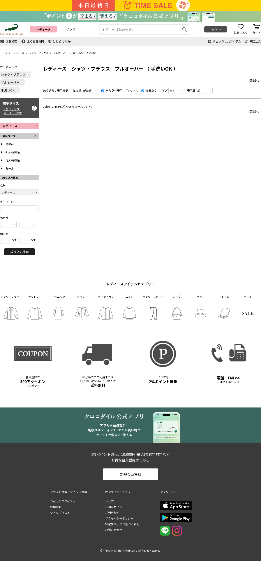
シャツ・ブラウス (38, 53)
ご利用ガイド (113, 507)
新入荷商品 (12, 152)
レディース (18, 53)
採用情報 (56, 507)
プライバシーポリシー (119, 518)
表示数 (191, 90)
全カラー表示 (112, 90)
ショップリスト (60, 513)
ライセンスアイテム (63, 501)
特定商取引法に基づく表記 (122, 524)
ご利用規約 (112, 513)
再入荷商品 (12, 160)
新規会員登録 (130, 474)
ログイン (215, 29)
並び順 (77, 90)
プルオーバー (60, 53)
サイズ (163, 90)
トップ (3, 53)
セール (9, 168)
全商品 (9, 144)
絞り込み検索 (19, 252)
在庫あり (149, 90)
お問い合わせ (113, 530)
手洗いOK (89, 53)
